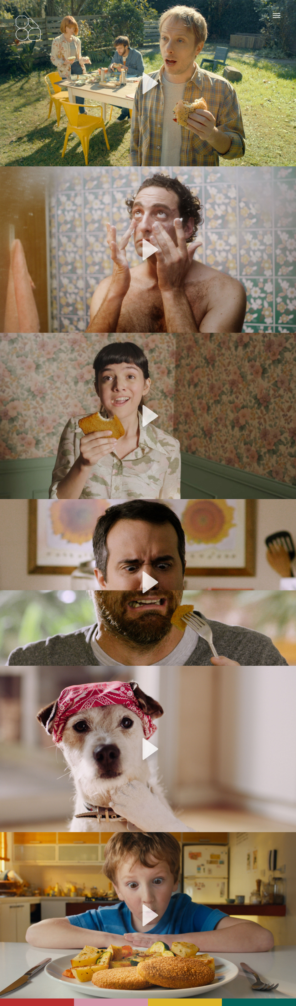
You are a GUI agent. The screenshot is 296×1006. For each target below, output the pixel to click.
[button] (148, 83)
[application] (148, 83)
